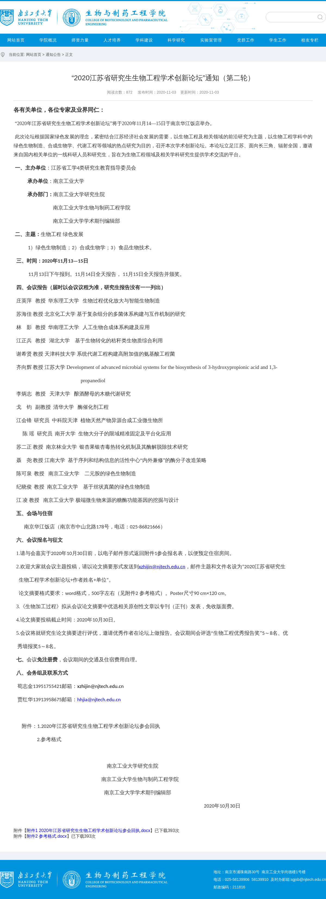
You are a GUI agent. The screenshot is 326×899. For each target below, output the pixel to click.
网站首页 (16, 40)
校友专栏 (310, 40)
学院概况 (48, 40)
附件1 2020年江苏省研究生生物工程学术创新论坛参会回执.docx (88, 830)
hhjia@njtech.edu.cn (99, 699)
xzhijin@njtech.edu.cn (162, 566)
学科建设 (144, 40)
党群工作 (246, 40)
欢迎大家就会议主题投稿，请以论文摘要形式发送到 (79, 566)
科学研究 (176, 40)
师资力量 (80, 40)
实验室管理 (211, 40)
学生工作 (278, 40)
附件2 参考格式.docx (47, 836)
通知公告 (53, 54)
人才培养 (112, 40)
